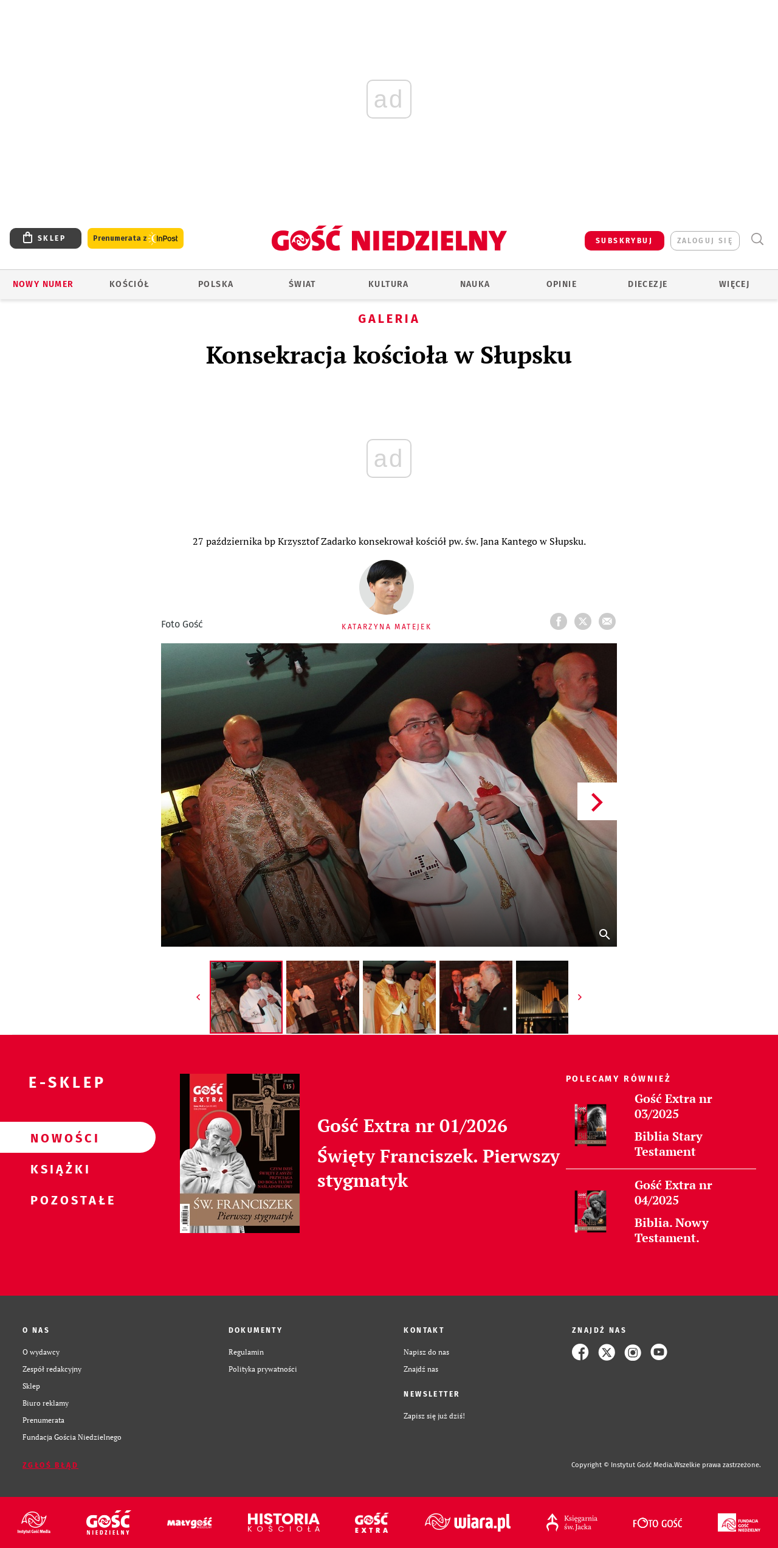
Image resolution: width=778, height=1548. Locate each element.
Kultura (388, 284)
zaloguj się (705, 241)
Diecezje (647, 284)
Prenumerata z (135, 239)
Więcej (734, 284)
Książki (58, 1168)
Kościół (129, 284)
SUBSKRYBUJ (624, 241)
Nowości (58, 1137)
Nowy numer (43, 284)
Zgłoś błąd (50, 1465)
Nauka (475, 284)
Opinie (561, 284)
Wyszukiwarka (757, 239)
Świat (302, 284)
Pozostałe (58, 1199)
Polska (215, 284)
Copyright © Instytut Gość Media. (622, 1465)
